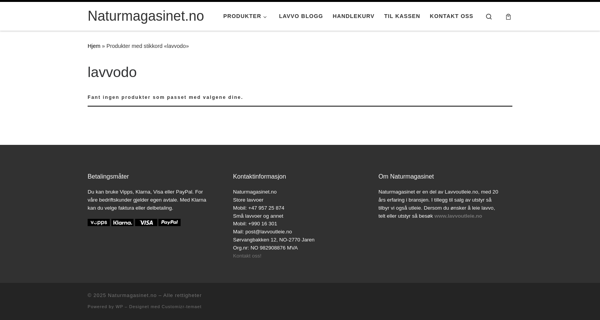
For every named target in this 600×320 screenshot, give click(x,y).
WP (119, 306)
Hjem (94, 46)
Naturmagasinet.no (132, 295)
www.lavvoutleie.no (458, 216)
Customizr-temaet (182, 306)
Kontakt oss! (247, 256)
